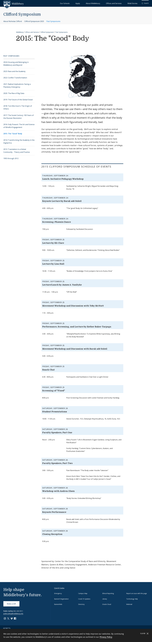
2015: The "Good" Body (12, 133)
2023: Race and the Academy (14, 71)
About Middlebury (105, 3)
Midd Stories (134, 3)
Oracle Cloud (106, 604)
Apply (95, 3)
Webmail (129, 604)
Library (104, 599)
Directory (81, 604)
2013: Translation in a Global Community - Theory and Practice (16, 150)
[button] (145, 3)
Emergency (58, 593)
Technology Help (132, 599)
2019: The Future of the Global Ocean (18, 99)
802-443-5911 (18, 611)
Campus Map (82, 593)
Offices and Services (121, 3)
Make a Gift (11, 604)
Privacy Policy (106, 637)
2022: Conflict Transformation (15, 78)
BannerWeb (58, 604)
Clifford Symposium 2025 (34, 21)
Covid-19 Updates (84, 599)
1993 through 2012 (10, 158)
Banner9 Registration (61, 599)
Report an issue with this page (136, 593)
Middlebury (20, 32)
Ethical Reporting (108, 593)
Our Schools (86, 3)
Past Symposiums (53, 21)
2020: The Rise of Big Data (13, 93)
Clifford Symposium (22, 14)
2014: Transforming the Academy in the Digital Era (19, 141)
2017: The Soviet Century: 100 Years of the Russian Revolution (18, 116)
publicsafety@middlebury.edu (13, 614)
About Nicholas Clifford (12, 21)
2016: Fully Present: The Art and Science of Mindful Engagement (19, 125)
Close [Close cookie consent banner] (144, 633)
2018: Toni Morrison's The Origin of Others (17, 107)
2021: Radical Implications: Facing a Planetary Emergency (17, 85)
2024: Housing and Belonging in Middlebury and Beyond (16, 63)
